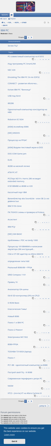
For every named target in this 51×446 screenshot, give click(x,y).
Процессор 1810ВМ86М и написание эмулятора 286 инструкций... (25, 245)
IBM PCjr (11, 224)
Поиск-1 (11, 355)
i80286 (11, 100)
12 (43, 56)
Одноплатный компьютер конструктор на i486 (27, 108)
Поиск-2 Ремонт (15, 327)
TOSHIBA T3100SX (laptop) (19, 348)
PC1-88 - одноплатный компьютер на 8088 (27, 362)
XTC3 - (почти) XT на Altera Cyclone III (25, 390)
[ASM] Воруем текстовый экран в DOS (25, 144)
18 (48, 254)
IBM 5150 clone (15, 203)
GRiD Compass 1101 (17, 272)
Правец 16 (13, 279)
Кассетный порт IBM (17, 189)
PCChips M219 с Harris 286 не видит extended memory (24, 177)
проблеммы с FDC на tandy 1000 (23, 237)
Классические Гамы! (17, 306)
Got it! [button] (14, 441)
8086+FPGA (13, 341)
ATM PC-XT (12, 169)
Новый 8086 (13, 313)
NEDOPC (5, 15)
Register (13, 18)
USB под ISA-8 (14, 93)
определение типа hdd (18, 258)
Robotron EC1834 (15, 116)
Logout (4, 18)
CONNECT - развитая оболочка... (23, 80)
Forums (12, 15)
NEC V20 (11, 67)
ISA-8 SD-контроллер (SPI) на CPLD (23, 293)
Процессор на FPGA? (17, 137)
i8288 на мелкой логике (19, 163)
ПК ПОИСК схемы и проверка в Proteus (26, 209)
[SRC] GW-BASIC (15, 231)
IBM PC (5, 27)
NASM (10, 383)
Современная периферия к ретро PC (25, 375)
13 (45, 56)
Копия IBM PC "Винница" (19, 87)
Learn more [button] (9, 435)
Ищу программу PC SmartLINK (22, 61)
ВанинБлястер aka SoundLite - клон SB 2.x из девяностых (28, 197)
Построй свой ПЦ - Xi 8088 (20, 369)
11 (40, 56)
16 (43, 254)
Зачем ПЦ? (13, 43)
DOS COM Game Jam (17, 151)
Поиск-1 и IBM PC (16, 319)
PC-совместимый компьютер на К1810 (26, 53)
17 (45, 254)
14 (48, 56)
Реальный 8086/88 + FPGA (20, 264)
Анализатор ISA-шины (18, 286)
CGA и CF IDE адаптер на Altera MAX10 (25, 251)
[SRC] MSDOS (14, 130)
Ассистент (12, 216)
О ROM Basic (13, 300)
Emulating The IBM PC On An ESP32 (24, 74)
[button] (31, 34)
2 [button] (28, 34)
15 (48, 227)
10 (40, 267)
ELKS (10, 157)
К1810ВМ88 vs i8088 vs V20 (20, 183)
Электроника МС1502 (18, 334)
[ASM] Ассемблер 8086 (18, 124)
